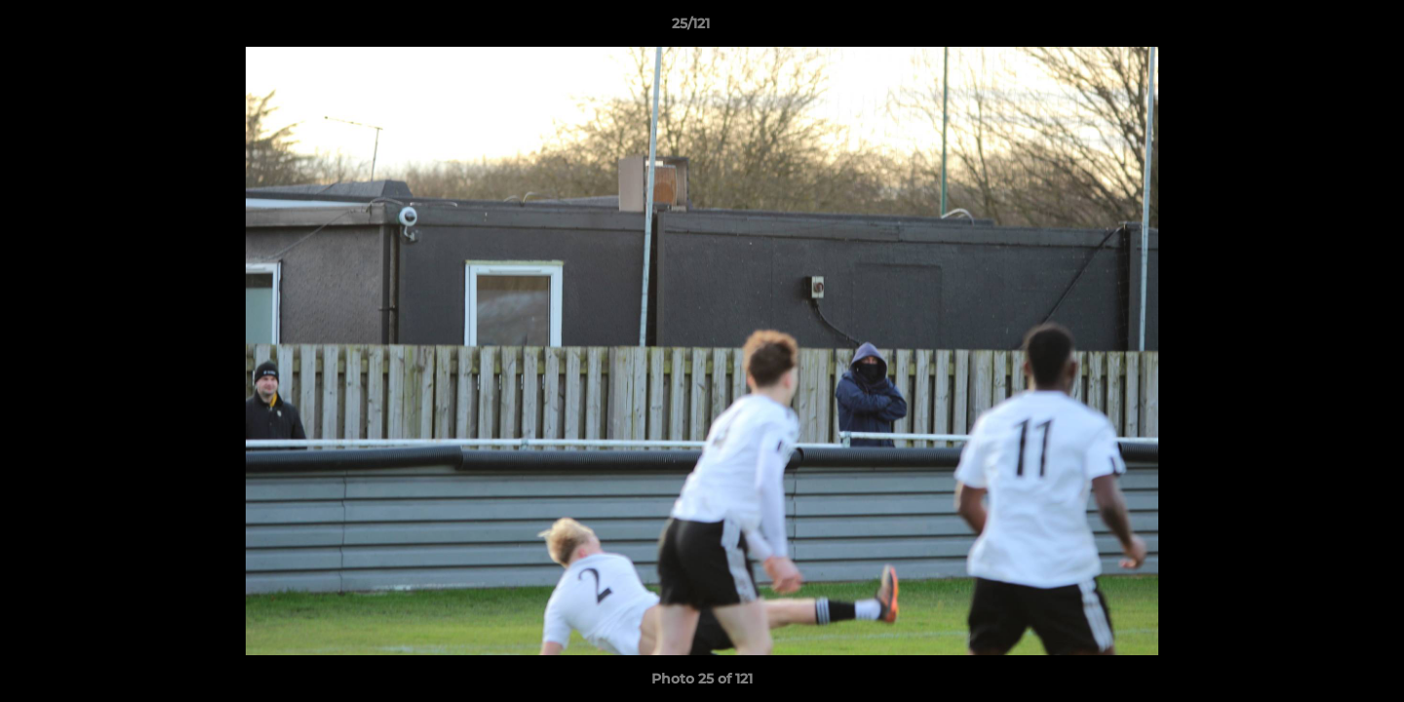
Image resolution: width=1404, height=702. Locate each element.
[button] (1322, 28)
